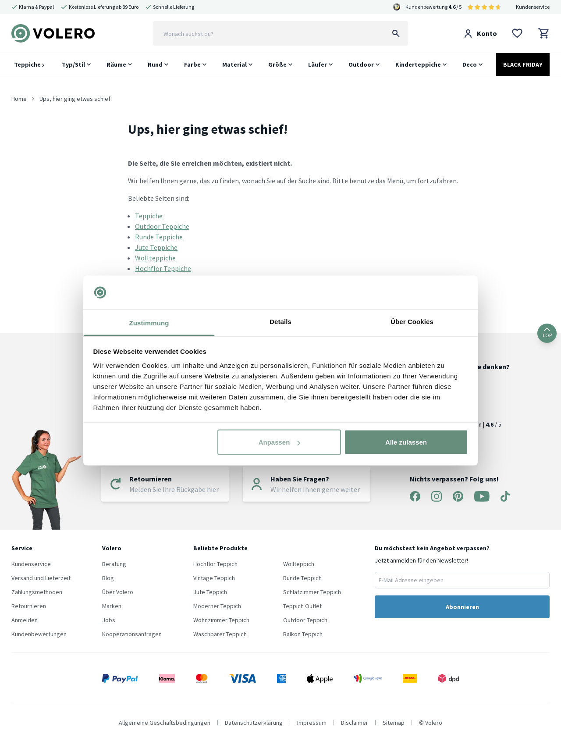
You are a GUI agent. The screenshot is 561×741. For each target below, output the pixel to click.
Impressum (312, 723)
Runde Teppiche (159, 236)
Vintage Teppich (214, 578)
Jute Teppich (210, 592)
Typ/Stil (73, 64)
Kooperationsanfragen (132, 634)
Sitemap (394, 723)
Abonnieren (462, 607)
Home (19, 99)
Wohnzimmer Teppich (221, 620)
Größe (277, 64)
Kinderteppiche (418, 64)
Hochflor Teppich (215, 564)
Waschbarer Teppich (220, 634)
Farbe (192, 64)
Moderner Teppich (217, 606)
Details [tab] (280, 321)
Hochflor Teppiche (163, 268)
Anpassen (280, 442)
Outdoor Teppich (305, 620)
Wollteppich (298, 564)
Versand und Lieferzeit (41, 578)
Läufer (317, 64)
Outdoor (361, 64)
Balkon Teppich (303, 634)
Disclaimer (354, 723)
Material (234, 64)
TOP (547, 333)
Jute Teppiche (156, 247)
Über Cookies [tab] (412, 321)
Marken (111, 606)
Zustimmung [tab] (149, 322)
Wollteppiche (155, 257)
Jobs (108, 620)
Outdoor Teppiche (162, 226)
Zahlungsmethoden (36, 592)
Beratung (114, 564)
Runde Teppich (302, 578)
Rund (155, 64)
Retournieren (28, 606)
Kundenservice (533, 7)
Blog (108, 578)
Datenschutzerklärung (254, 723)
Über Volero (117, 592)
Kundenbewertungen (39, 634)
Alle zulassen (406, 442)
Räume (116, 64)
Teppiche (29, 64)
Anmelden (24, 620)
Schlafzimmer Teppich (312, 592)
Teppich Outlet (302, 606)
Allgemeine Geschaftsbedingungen (164, 723)
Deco (469, 64)
